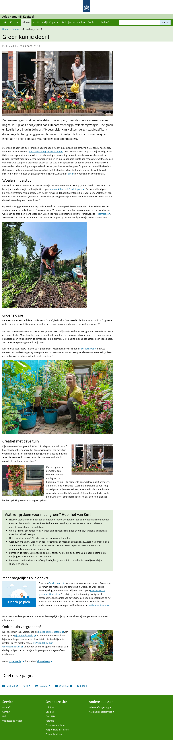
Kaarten (14, 22)
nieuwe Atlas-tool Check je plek (67, 189)
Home (5, 22)
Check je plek (56, 583)
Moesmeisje (102, 213)
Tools (91, 22)
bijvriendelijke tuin (25, 635)
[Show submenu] (33, 22)
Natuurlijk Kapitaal (47, 22)
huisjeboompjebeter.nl (51, 631)
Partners (50, 720)
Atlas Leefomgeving (107, 707)
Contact (6, 711)
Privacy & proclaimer (56, 725)
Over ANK (50, 716)
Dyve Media (16, 661)
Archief (105, 22)
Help (4, 716)
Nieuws (26, 22)
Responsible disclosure (57, 729)
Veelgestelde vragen (12, 720)
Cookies (50, 711)
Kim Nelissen (44, 661)
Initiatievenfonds (99, 605)
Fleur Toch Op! (88, 348)
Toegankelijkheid (54, 734)
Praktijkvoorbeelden (73, 22)
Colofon (50, 707)
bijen (70, 173)
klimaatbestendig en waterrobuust (46, 151)
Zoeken (165, 22)
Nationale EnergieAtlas (108, 712)
